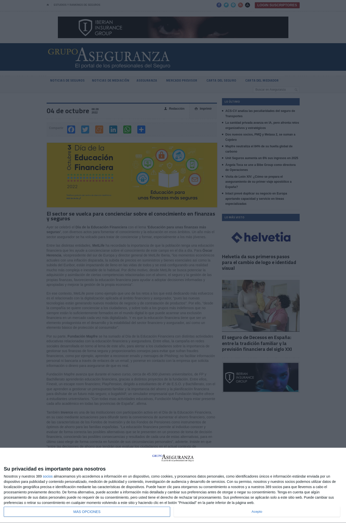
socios (48, 476)
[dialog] (173, 485)
